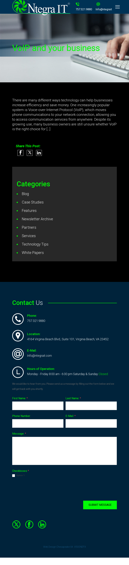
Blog (25, 194)
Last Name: (73, 398)
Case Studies (33, 202)
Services (29, 236)
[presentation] (38, 489)
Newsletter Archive (37, 219)
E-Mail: (71, 416)
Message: (19, 433)
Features (29, 210)
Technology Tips (35, 244)
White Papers (33, 253)
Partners (29, 227)
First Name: (20, 398)
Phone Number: (21, 416)
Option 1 (18, 475)
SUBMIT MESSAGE (100, 504)
